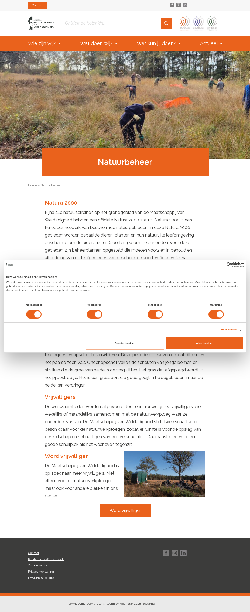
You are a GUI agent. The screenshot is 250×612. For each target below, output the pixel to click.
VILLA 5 (99, 604)
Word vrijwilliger (125, 510)
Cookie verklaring (40, 565)
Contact (37, 5)
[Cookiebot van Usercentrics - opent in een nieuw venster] (220, 264)
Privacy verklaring (41, 571)
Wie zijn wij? (44, 43)
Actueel (211, 43)
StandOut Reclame (141, 604)
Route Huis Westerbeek (46, 559)
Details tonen (229, 330)
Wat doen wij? (98, 43)
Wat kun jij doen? (159, 43)
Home (32, 185)
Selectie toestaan (125, 343)
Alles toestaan (204, 343)
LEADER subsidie (41, 578)
